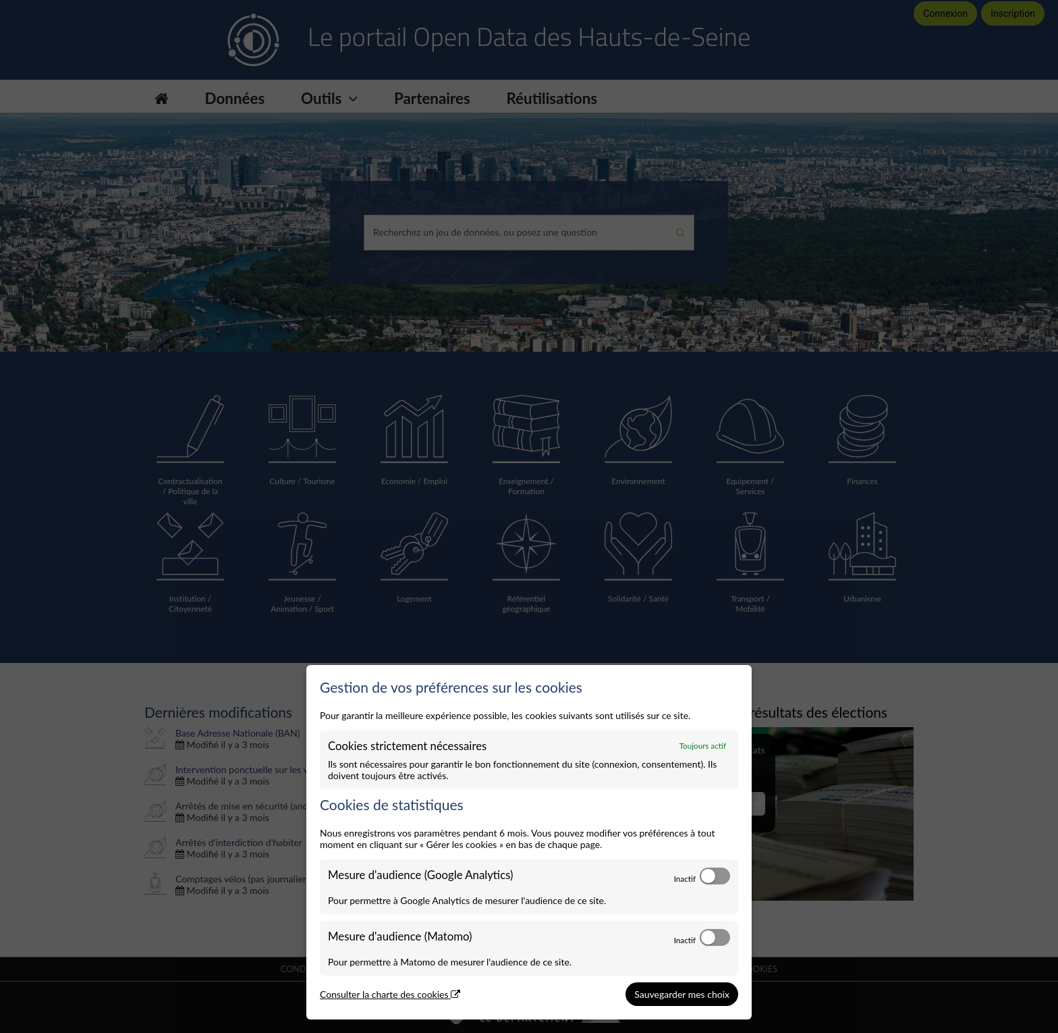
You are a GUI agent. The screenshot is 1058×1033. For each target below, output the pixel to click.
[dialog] (529, 842)
